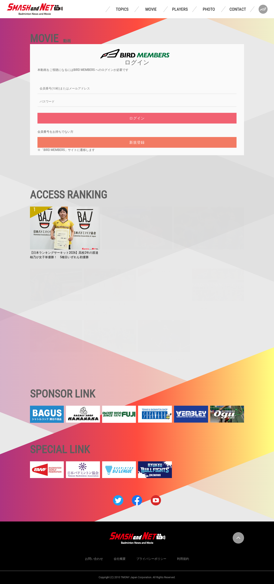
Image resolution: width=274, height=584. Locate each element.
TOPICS (122, 9)
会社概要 (120, 558)
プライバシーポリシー (151, 558)
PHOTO (209, 9)
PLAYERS (180, 9)
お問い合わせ (94, 558)
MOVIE (151, 9)
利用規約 (183, 558)
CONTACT (237, 9)
